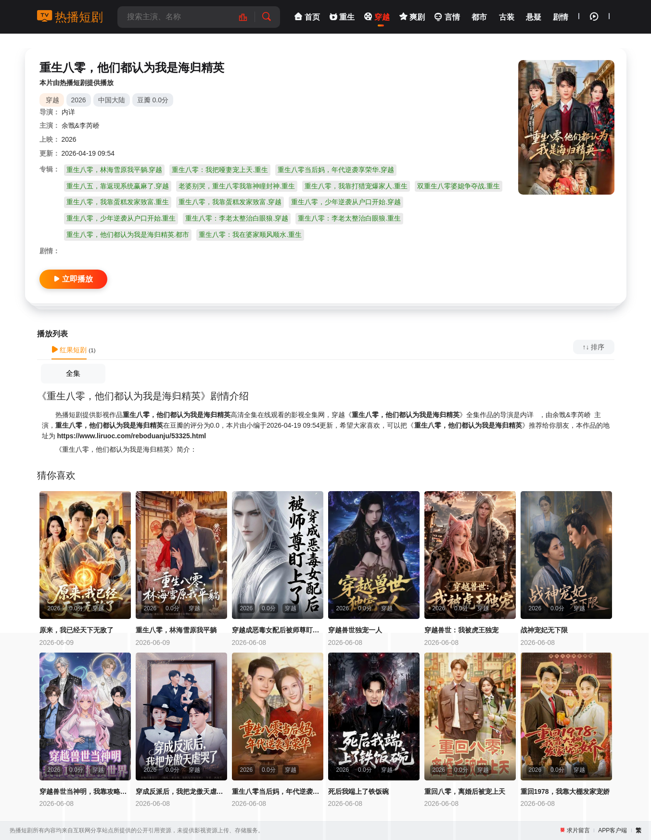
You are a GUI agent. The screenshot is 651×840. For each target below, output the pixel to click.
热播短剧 (70, 17)
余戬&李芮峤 (81, 125)
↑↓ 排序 (594, 347)
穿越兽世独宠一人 (355, 630)
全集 (73, 373)
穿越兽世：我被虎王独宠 (461, 630)
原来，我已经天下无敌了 (76, 630)
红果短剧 (69, 350)
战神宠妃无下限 (544, 630)
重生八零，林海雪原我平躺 (176, 630)
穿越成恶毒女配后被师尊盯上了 (277, 630)
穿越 (52, 100)
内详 (68, 112)
